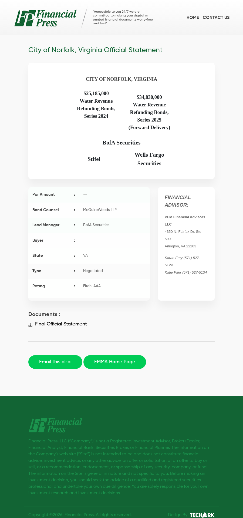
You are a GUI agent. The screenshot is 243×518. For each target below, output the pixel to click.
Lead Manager (53, 225)
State (53, 256)
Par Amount (53, 195)
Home (193, 18)
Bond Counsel (53, 210)
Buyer (53, 241)
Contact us (216, 18)
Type (53, 271)
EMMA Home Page (114, 361)
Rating (53, 286)
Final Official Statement (61, 324)
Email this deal (55, 361)
